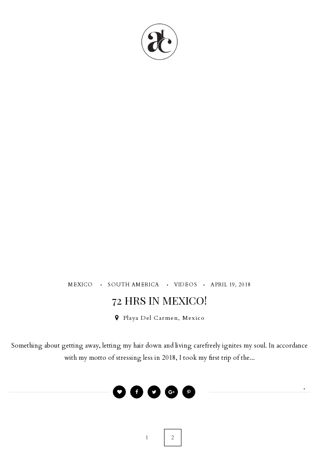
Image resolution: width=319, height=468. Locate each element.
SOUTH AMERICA (133, 284)
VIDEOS (185, 284)
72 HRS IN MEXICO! (159, 300)
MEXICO (80, 284)
